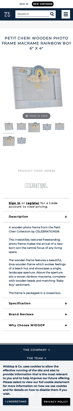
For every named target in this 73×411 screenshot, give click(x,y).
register (32, 203)
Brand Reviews (21, 314)
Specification (20, 303)
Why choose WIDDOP (27, 325)
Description (18, 216)
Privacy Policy (56, 401)
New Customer (42, 4)
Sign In (23, 4)
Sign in (15, 203)
